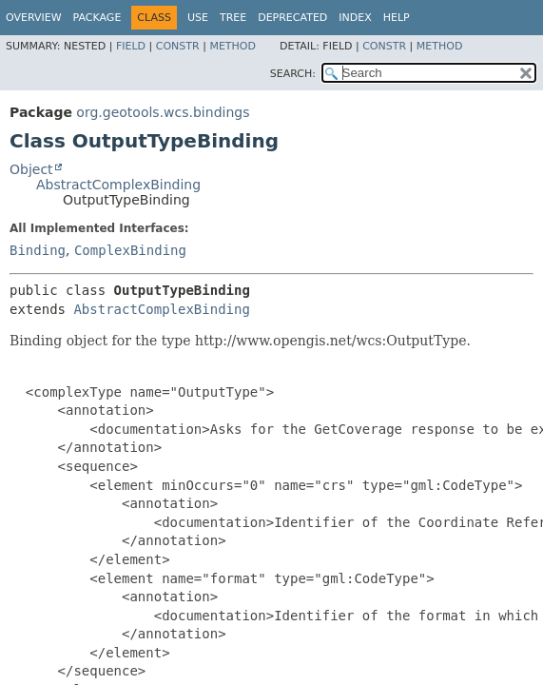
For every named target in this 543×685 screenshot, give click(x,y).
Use (197, 17)
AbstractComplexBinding (118, 184)
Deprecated (292, 17)
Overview (34, 17)
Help (396, 17)
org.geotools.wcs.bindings (162, 112)
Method (232, 46)
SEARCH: (293, 74)
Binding (38, 250)
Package (97, 17)
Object (31, 169)
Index (355, 17)
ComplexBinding (130, 250)
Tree (233, 17)
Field (130, 46)
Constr (178, 46)
